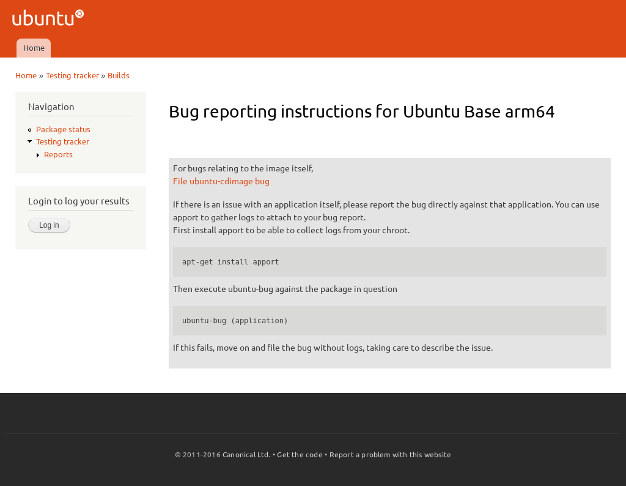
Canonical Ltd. (247, 454)
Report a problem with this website (391, 454)
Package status (63, 129)
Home (34, 47)
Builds (119, 75)
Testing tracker (72, 75)
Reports (58, 154)
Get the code (299, 454)
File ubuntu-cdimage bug (221, 181)
